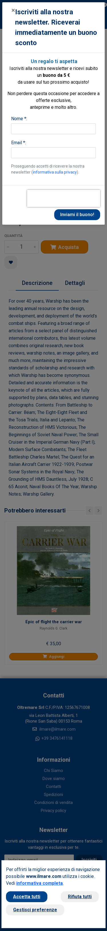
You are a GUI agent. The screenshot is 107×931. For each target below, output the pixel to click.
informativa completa (39, 883)
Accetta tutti (26, 896)
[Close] (13, 10)
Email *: (18, 142)
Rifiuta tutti (80, 896)
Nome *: (19, 118)
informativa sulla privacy (55, 172)
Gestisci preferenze (35, 909)
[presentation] (63, 198)
